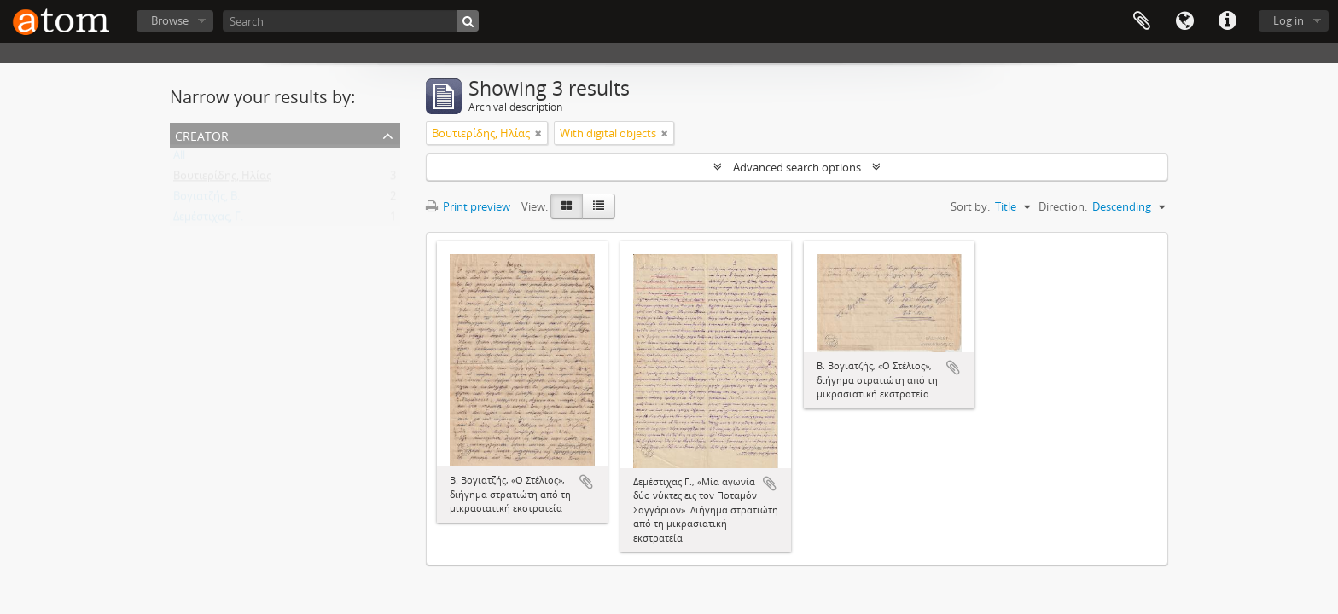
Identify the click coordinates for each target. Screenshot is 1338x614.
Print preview (468, 206)
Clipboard (1141, 21)
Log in (1288, 20)
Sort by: (970, 206)
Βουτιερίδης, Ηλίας (222, 179)
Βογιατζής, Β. (206, 199)
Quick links (1227, 21)
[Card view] (566, 206)
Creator (202, 134)
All (179, 158)
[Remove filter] (538, 133)
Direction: (1062, 206)
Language (1184, 21)
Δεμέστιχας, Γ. (208, 220)
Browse (170, 20)
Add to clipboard (586, 481)
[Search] (351, 21)
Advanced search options (797, 167)
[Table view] (598, 206)
